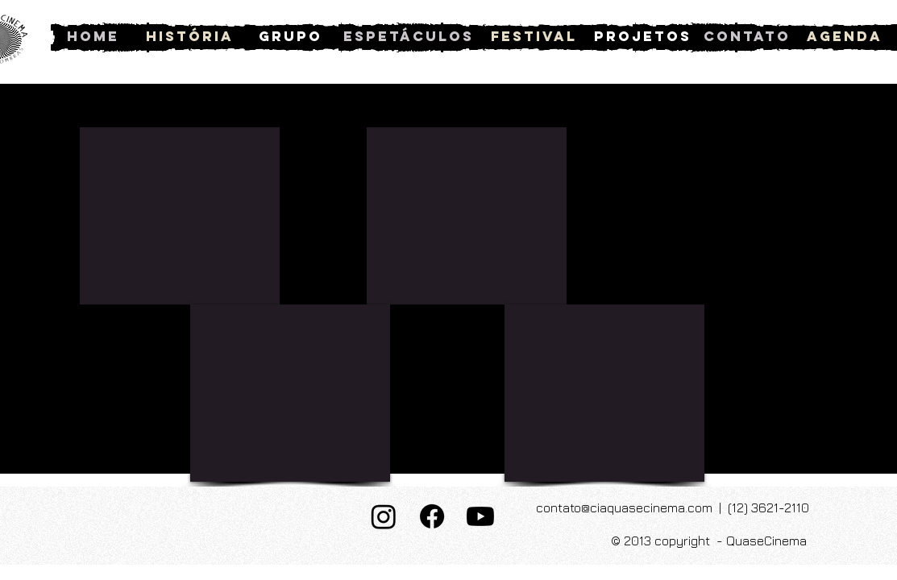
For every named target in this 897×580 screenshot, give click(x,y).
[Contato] (747, 37)
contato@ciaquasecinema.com (624, 507)
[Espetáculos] (408, 37)
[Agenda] (845, 37)
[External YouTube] (180, 215)
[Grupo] (290, 37)
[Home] (93, 37)
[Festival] (534, 37)
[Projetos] (642, 37)
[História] (190, 37)
